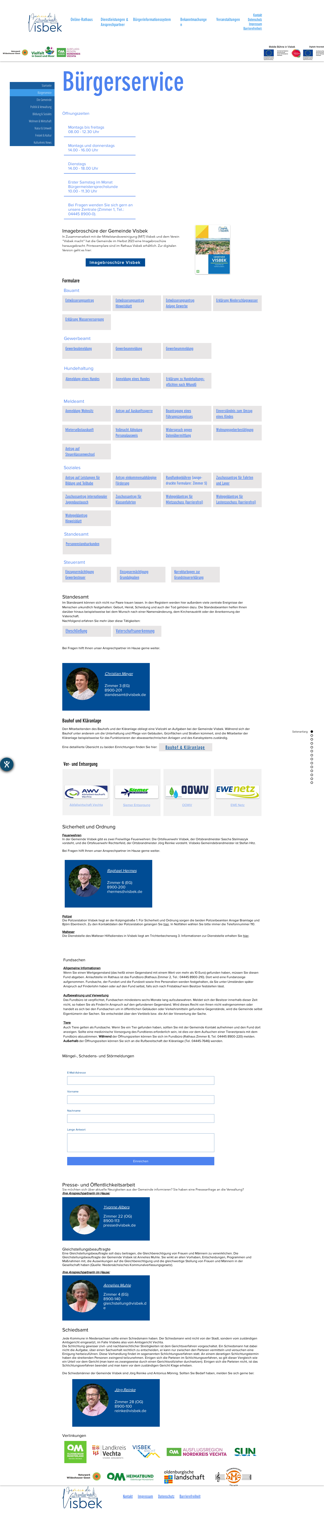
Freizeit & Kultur (43, 135)
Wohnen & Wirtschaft (40, 121)
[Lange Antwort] (140, 1142)
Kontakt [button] (128, 1496)
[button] (257, 15)
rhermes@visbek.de (124, 891)
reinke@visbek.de (130, 1410)
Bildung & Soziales (42, 114)
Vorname (73, 1091)
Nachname (74, 1110)
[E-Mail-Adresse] (139, 1080)
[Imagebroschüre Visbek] (115, 262)
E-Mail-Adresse (76, 1072)
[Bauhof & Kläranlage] (185, 747)
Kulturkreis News (42, 142)
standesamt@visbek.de (125, 694)
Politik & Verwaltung (40, 107)
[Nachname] (139, 1118)
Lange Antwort (76, 1129)
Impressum (255, 24)
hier (166, 924)
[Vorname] (139, 1100)
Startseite (46, 85)
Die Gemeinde (44, 99)
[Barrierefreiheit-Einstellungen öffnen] (6, 764)
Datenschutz (255, 19)
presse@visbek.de (119, 1225)
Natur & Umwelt (43, 128)
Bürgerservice (44, 92)
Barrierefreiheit (190, 1496)
